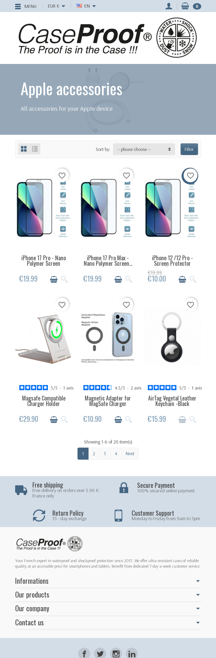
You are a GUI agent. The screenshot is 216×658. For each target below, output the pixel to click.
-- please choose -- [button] (134, 149)
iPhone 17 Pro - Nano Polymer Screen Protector (43, 263)
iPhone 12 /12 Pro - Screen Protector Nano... (172, 263)
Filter (189, 149)
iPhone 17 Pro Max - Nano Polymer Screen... (108, 260)
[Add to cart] (54, 279)
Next (130, 453)
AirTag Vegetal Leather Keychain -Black (172, 401)
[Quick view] (64, 279)
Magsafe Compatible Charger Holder (43, 401)
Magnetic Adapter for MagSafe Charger (108, 401)
